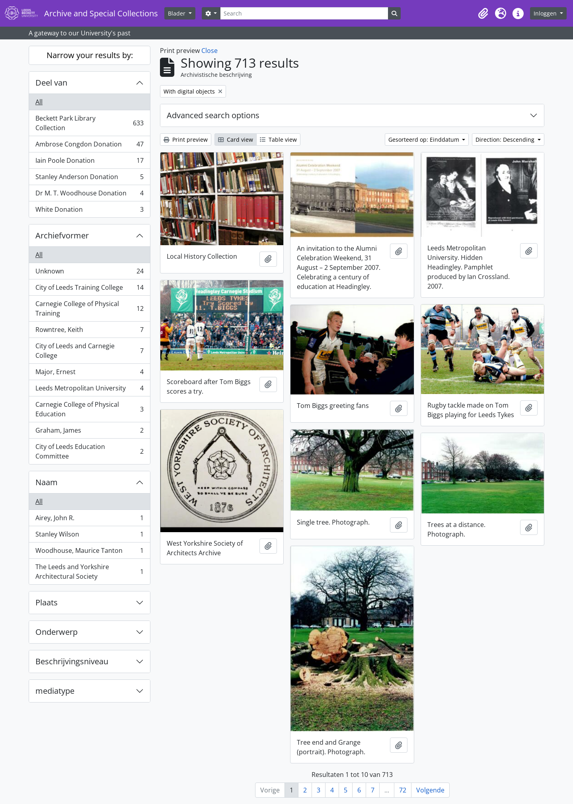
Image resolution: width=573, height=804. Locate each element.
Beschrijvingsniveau (71, 661)
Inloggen (546, 13)
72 (402, 790)
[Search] (304, 13)
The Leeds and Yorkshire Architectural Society (89, 571)
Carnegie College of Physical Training (89, 308)
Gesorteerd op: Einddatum (424, 139)
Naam (46, 482)
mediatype (54, 690)
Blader (177, 13)
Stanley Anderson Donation (89, 178)
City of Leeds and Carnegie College (89, 351)
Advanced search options (213, 115)
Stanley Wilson (89, 536)
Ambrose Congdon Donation (89, 145)
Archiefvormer (62, 235)
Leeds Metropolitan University (89, 389)
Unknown (89, 272)
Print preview (186, 139)
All (39, 102)
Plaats (46, 602)
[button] (483, 13)
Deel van (51, 82)
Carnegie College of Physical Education (89, 409)
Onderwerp (56, 631)
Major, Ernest (89, 373)
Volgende (430, 790)
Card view (235, 139)
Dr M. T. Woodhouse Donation (89, 194)
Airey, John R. (89, 519)
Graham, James (89, 432)
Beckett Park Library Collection (89, 123)
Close (209, 50)
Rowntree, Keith (89, 331)
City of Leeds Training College (89, 289)
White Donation (89, 211)
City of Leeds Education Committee (89, 451)
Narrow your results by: (90, 55)
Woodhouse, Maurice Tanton (89, 552)
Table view (278, 139)
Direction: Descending (506, 139)
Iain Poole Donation (89, 162)
